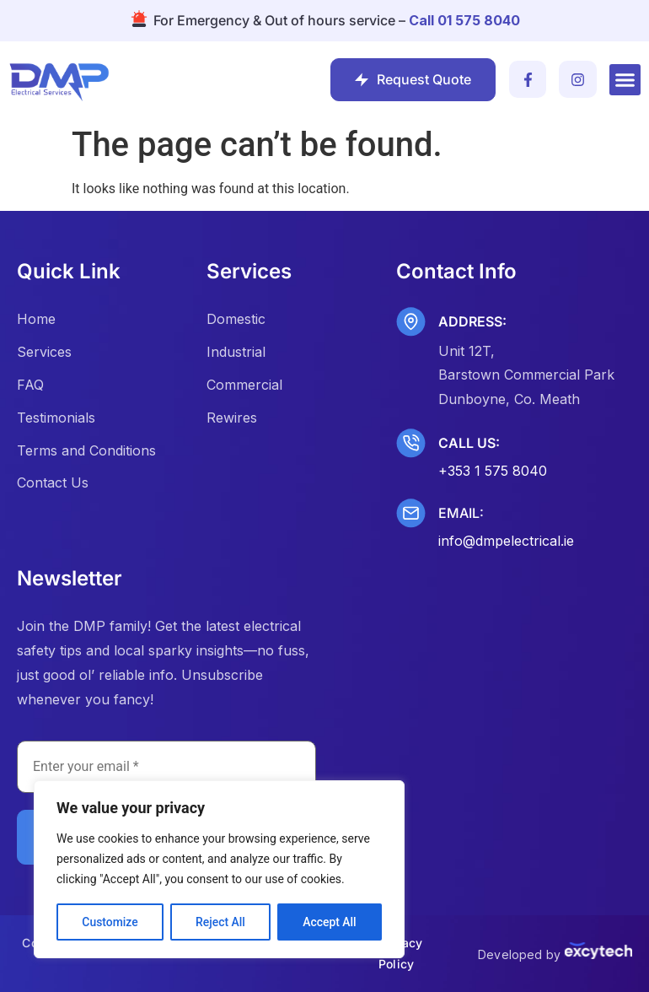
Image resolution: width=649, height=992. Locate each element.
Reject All (220, 922)
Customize (110, 922)
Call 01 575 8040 (464, 20)
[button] (625, 80)
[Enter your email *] (166, 767)
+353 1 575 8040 (492, 470)
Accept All (330, 922)
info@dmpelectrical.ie (506, 540)
